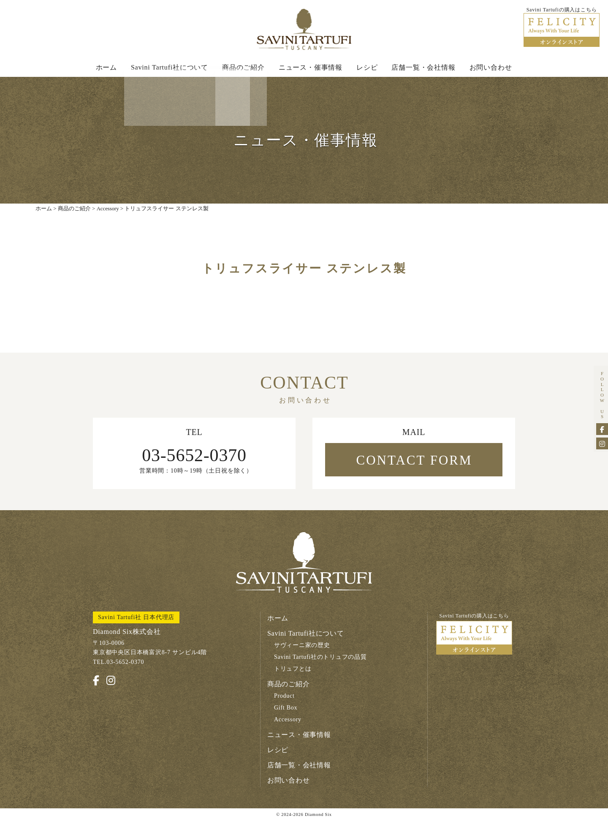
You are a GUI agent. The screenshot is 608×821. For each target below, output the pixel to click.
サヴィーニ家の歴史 (302, 646)
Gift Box (286, 709)
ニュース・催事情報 (310, 68)
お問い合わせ (491, 68)
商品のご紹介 (243, 68)
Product (284, 697)
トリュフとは (293, 670)
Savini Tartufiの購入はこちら (474, 635)
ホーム (106, 68)
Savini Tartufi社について (169, 68)
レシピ (366, 68)
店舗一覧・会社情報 (423, 68)
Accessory (288, 721)
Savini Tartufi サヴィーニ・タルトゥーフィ (304, 30)
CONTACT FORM (414, 461)
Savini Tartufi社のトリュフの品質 (320, 658)
